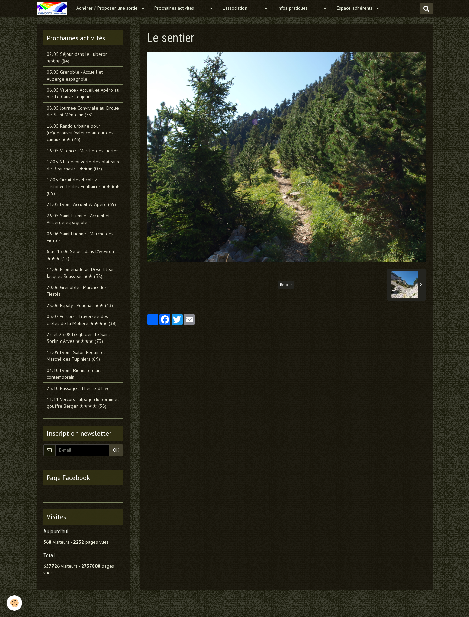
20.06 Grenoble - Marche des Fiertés (77, 290)
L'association (242, 8)
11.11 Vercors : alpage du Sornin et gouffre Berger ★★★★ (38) (83, 402)
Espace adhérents (355, 8)
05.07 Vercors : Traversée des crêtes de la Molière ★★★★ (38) (82, 319)
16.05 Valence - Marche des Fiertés (83, 151)
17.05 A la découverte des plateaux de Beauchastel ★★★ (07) (83, 165)
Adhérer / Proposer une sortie (107, 8)
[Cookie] (14, 603)
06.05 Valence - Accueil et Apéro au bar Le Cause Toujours (83, 93)
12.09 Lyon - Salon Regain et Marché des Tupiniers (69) (76, 355)
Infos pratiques (299, 8)
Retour (286, 284)
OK (116, 450)
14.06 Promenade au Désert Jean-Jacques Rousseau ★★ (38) (81, 272)
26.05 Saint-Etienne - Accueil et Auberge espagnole (78, 219)
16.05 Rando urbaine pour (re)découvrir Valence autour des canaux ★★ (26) (80, 132)
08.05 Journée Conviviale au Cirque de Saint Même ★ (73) (83, 111)
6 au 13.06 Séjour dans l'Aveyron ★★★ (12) (80, 254)
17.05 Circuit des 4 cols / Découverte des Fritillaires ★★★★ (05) (83, 186)
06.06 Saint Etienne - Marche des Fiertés (80, 236)
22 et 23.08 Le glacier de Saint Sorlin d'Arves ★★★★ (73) (78, 337)
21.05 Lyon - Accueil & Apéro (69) (81, 204)
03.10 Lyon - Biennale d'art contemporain (74, 373)
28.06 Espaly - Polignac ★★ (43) (80, 305)
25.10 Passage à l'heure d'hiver (79, 388)
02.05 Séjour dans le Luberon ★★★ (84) (77, 57)
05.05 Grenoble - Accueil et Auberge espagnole (75, 75)
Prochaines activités (181, 8)
